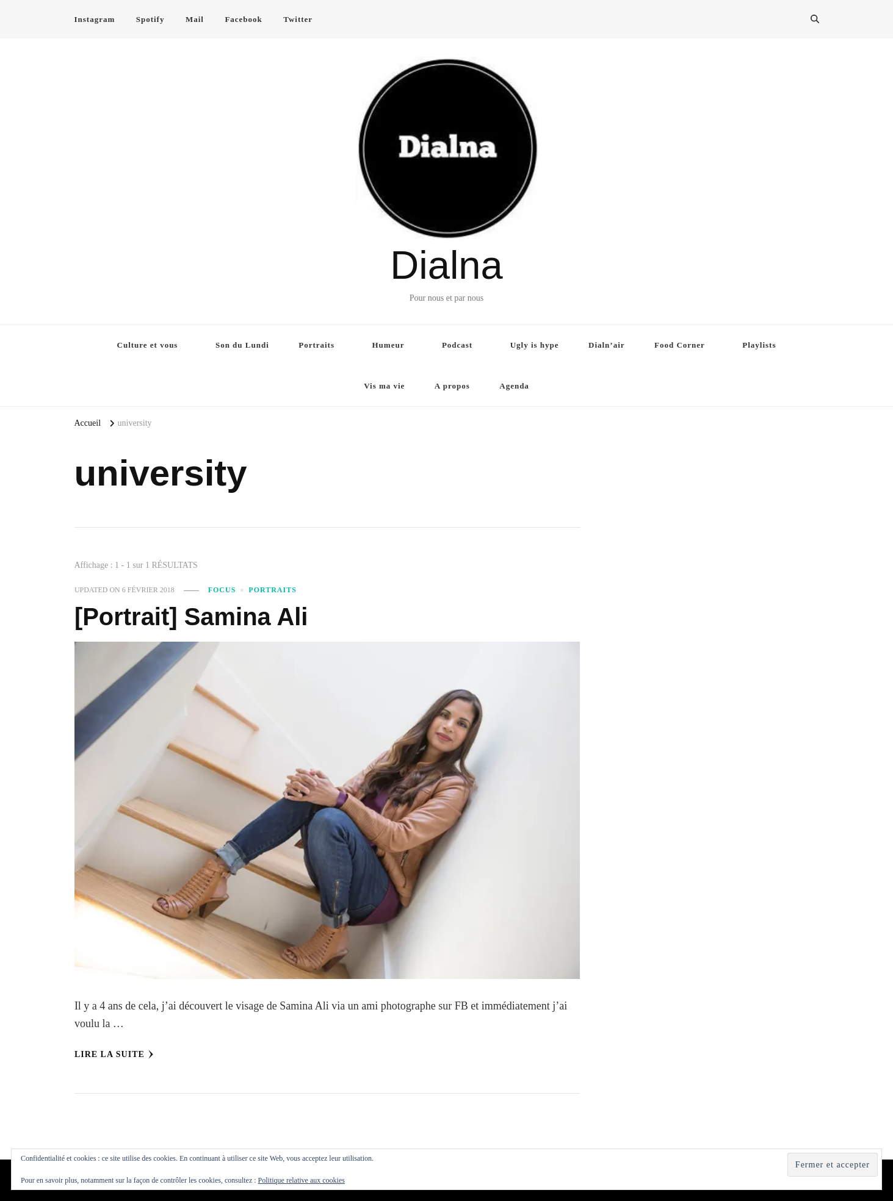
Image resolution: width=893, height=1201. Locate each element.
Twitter (298, 19)
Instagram (94, 19)
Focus (222, 590)
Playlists (759, 345)
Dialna (446, 265)
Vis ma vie (384, 385)
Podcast (457, 345)
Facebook (243, 19)
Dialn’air (606, 345)
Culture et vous (147, 345)
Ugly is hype (534, 345)
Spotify (150, 19)
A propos (452, 385)
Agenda (514, 385)
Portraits (316, 345)
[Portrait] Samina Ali (191, 616)
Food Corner (679, 345)
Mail (195, 19)
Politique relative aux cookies (301, 1180)
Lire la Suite (114, 1054)
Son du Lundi (242, 345)
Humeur (388, 345)
